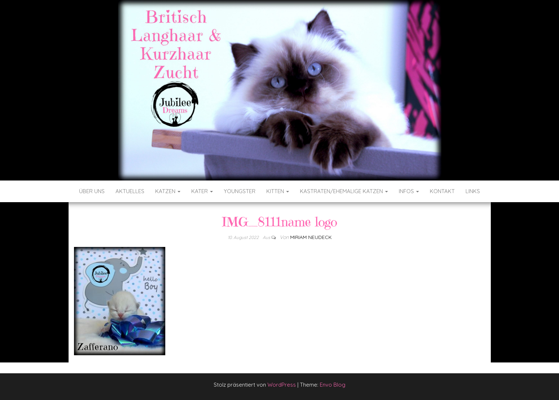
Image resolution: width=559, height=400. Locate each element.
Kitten (277, 191)
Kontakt (442, 191)
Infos (409, 191)
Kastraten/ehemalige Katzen (344, 191)
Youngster (240, 191)
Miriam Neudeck (311, 237)
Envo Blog (332, 384)
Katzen (167, 191)
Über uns (92, 191)
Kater (202, 191)
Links (473, 191)
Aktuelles (129, 191)
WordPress (281, 384)
